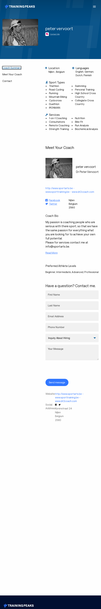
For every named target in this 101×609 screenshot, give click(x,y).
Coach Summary (11, 67)
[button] (56, 404)
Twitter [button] (53, 203)
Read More (51, 252)
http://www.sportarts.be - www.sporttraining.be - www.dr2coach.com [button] (69, 190)
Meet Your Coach (12, 74)
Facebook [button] (54, 200)
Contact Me (55, 34)
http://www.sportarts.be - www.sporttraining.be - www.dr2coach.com (69, 397)
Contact (7, 80)
